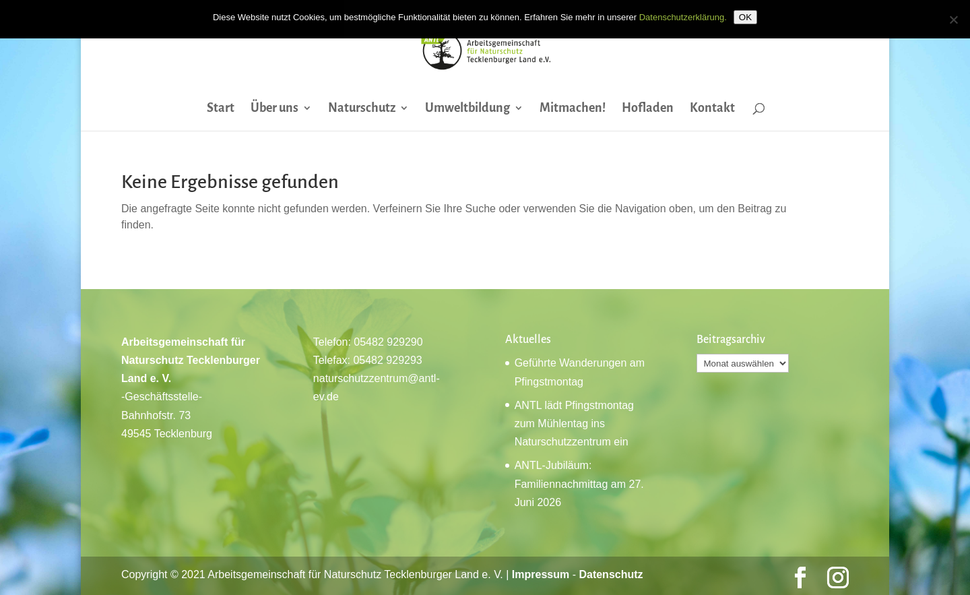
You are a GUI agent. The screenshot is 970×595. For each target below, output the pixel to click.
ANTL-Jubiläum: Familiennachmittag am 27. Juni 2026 (579, 483)
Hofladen (648, 109)
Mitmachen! (573, 109)
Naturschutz (361, 109)
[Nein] (953, 19)
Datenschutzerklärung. (683, 17)
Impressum (540, 574)
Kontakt (712, 109)
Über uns (274, 109)
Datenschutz (611, 574)
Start (220, 109)
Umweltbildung (467, 109)
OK (745, 17)
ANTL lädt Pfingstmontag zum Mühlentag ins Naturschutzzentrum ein (574, 423)
